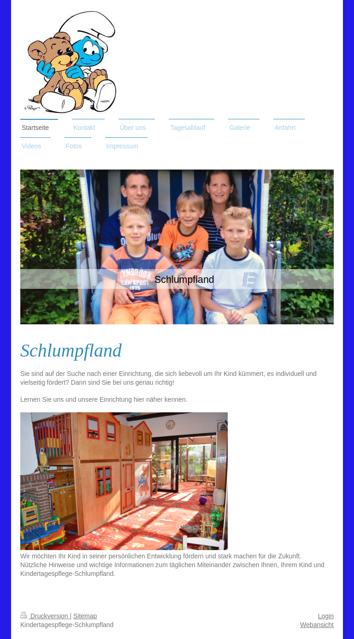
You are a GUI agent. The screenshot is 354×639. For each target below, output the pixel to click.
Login (326, 616)
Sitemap (85, 616)
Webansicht (317, 624)
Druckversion (45, 616)
